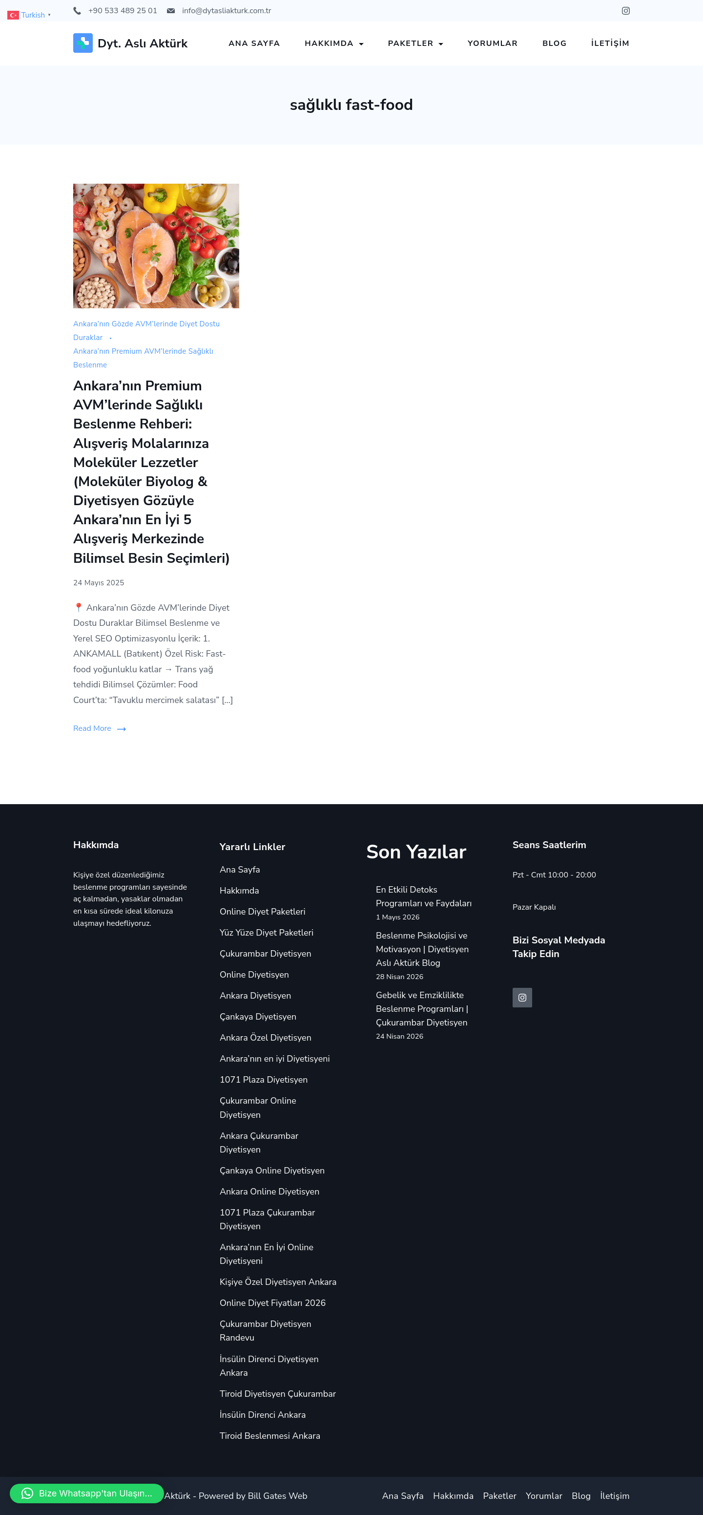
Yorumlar (493, 43)
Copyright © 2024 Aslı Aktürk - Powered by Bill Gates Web (190, 1496)
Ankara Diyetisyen (255, 996)
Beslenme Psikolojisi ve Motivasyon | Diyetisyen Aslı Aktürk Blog (422, 949)
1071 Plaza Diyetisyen (264, 1080)
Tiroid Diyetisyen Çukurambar (278, 1394)
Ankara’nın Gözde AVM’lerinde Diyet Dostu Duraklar (146, 330)
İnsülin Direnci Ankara (263, 1415)
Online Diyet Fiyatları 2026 (273, 1303)
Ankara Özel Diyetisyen (265, 1038)
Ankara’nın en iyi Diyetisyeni (275, 1059)
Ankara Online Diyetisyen (269, 1191)
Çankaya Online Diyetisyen (272, 1170)
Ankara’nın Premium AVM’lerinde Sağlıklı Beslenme (143, 358)
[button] (87, 1493)
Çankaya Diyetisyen (258, 1017)
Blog (554, 43)
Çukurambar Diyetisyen (265, 954)
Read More (92, 728)
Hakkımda (334, 43)
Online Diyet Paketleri (263, 912)
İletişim (610, 43)
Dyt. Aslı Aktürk (143, 43)
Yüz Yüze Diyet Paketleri (266, 933)
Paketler (416, 43)
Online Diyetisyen (254, 975)
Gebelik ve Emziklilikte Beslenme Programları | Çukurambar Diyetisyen (422, 1008)
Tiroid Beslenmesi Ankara (270, 1436)
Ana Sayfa (254, 43)
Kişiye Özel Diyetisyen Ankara (278, 1282)
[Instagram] (626, 11)
